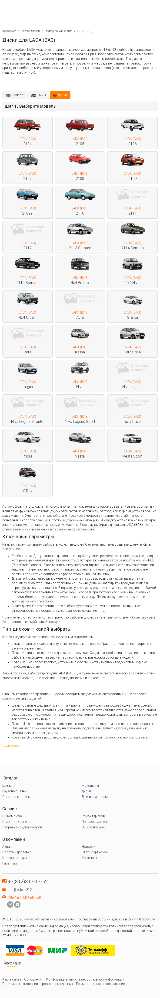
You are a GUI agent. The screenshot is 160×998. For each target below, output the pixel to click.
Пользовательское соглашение (100, 984)
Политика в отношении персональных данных (37, 984)
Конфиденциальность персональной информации (85, 979)
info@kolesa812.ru (22, 890)
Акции (7, 846)
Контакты (89, 858)
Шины (41, 95)
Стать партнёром (95, 852)
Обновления (33, 979)
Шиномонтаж (12, 816)
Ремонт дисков (93, 816)
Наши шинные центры (24, 896)
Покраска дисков (95, 822)
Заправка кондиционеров (22, 827)
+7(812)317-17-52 (28, 881)
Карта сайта (11, 979)
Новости (88, 846)
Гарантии (9, 863)
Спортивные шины (16, 797)
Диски (62, 95)
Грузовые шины (14, 791)
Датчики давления (96, 797)
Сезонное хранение (17, 822)
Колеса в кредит (14, 858)
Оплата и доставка (16, 852)
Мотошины (90, 785)
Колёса (17, 95)
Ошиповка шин (93, 827)
